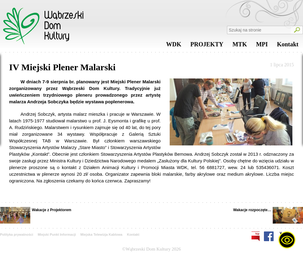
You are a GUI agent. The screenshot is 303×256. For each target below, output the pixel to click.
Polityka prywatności (16, 234)
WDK (173, 46)
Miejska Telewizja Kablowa (101, 234)
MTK (239, 46)
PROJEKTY (206, 46)
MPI (262, 46)
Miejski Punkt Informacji (57, 234)
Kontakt (287, 46)
